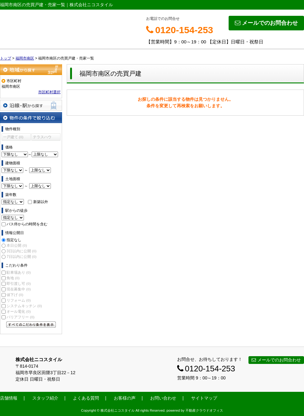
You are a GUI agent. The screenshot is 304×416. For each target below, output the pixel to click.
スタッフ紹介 (45, 398)
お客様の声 (125, 398)
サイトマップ (204, 398)
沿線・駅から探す (31, 105)
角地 (13, 278)
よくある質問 (86, 398)
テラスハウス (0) (42, 138)
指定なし (14, 240)
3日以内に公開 (21, 251)
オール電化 (18, 311)
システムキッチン (24, 306)
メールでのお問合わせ (266, 23)
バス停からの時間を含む (27, 224)
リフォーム (18, 300)
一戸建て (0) (13, 137)
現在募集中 (18, 289)
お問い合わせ (163, 398)
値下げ (15, 295)
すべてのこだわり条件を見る (31, 324)
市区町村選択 (49, 92)
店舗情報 (8, 398)
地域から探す (31, 69)
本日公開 (17, 245)
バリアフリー (20, 317)
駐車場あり (18, 272)
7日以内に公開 (21, 256)
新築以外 (40, 202)
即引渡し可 (18, 283)
